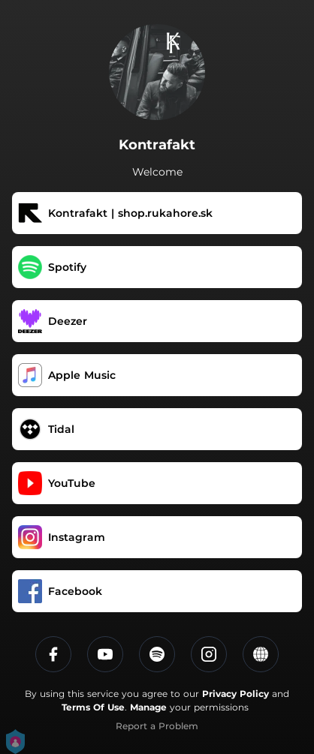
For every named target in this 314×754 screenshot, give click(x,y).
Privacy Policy (235, 693)
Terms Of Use (93, 707)
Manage (148, 707)
